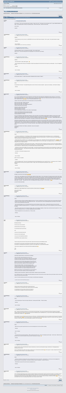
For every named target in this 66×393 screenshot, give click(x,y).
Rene (29, 13)
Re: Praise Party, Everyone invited (21, 34)
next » (62, 381)
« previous (59, 381)
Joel (30, 13)
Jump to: (46, 385)
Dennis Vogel (26, 13)
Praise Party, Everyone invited (21, 20)
